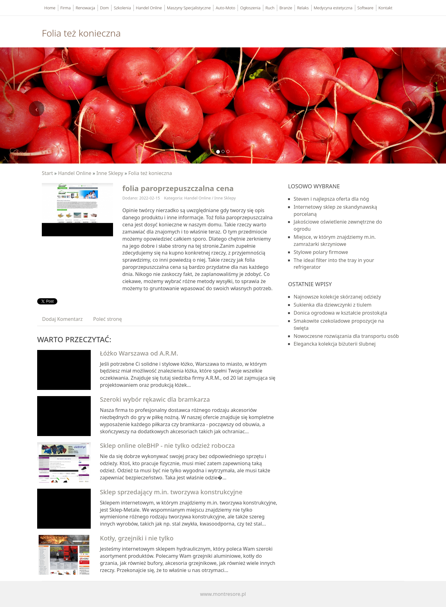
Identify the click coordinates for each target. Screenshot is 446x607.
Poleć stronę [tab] (107, 319)
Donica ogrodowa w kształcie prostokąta (340, 312)
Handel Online (74, 173)
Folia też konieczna (150, 173)
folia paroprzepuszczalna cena (178, 188)
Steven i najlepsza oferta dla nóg (331, 198)
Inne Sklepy (109, 173)
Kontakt (385, 8)
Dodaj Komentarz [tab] (62, 319)
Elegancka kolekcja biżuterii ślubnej (335, 343)
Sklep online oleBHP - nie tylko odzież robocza (167, 445)
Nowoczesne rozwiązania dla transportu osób (346, 336)
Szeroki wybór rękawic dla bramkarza (155, 399)
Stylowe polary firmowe (321, 252)
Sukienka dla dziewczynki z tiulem (332, 304)
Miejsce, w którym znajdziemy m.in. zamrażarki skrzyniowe (335, 240)
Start (47, 173)
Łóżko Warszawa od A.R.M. (139, 353)
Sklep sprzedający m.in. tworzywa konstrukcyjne (171, 492)
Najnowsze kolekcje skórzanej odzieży (337, 296)
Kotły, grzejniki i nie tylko (137, 538)
